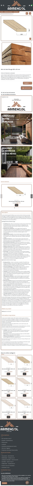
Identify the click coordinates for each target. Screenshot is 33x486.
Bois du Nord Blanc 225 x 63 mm (8, 369)
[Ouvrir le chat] (27, 483)
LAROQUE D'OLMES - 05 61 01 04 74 (10, 459)
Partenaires (4, 442)
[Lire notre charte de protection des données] (11, 479)
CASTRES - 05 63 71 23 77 (7, 461)
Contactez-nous (5, 467)
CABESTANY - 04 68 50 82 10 (8, 463)
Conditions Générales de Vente (9, 446)
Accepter (4, 483)
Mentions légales (6, 448)
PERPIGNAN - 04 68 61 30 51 (8, 457)
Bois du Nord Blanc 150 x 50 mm (8, 413)
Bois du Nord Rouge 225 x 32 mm (16, 201)
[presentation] (3, 485)
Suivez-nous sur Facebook (8, 465)
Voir (16, 205)
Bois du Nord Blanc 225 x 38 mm (24, 413)
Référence (4, 311)
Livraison (4, 444)
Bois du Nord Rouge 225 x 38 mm (8, 391)
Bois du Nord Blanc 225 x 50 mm (24, 391)
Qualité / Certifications (7, 440)
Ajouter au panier (26, 88)
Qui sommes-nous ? (6, 438)
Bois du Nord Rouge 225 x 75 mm (24, 369)
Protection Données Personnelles (10, 450)
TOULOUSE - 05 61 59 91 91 (8, 456)
